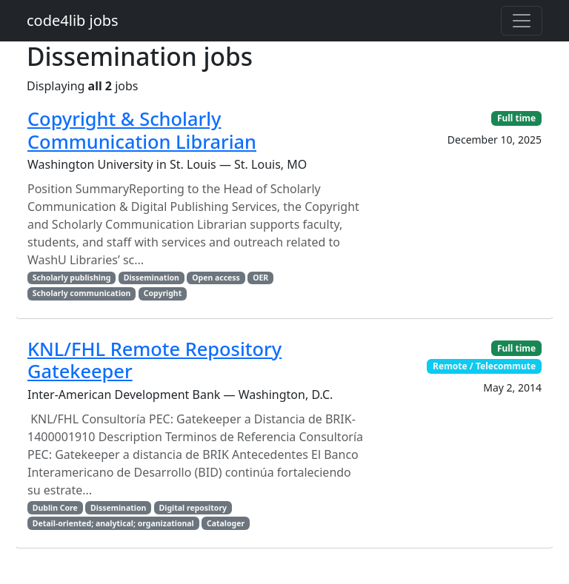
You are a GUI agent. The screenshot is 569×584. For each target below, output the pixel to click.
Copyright (163, 293)
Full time (516, 118)
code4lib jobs (73, 20)
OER (260, 277)
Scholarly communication (82, 293)
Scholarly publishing (72, 277)
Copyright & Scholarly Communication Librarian (141, 129)
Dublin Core (55, 508)
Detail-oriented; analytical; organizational (113, 523)
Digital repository (193, 508)
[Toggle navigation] (521, 21)
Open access (216, 277)
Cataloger (225, 523)
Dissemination (151, 277)
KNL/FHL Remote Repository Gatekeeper (154, 359)
